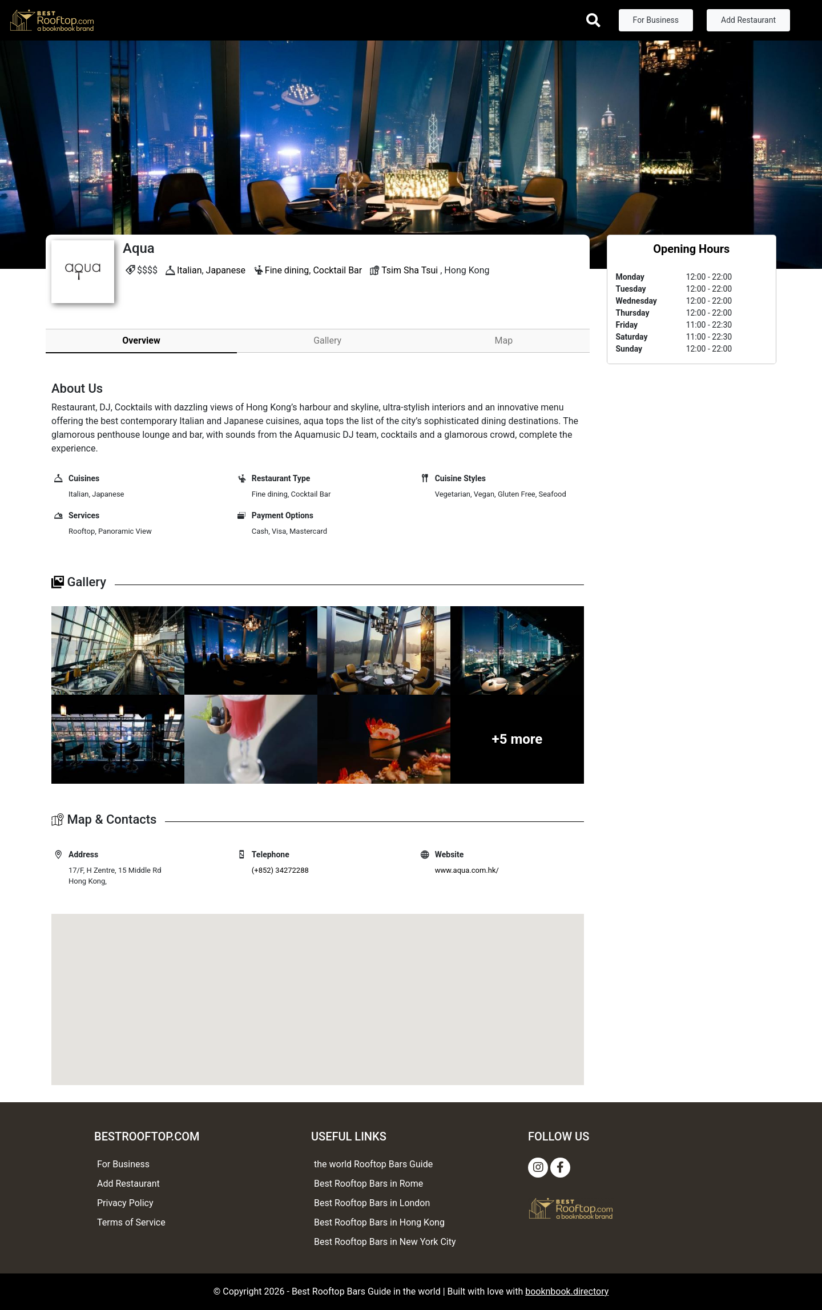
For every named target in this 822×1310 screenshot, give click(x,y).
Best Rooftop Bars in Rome (368, 1183)
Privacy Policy (125, 1203)
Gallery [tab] (327, 340)
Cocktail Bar (337, 270)
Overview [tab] (141, 340)
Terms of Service (131, 1222)
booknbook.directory (567, 1291)
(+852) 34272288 (280, 870)
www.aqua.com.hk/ (467, 870)
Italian (189, 270)
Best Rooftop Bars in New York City (385, 1241)
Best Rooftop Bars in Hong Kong (379, 1222)
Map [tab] (504, 340)
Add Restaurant (748, 20)
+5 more (517, 739)
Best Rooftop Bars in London (372, 1203)
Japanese (225, 270)
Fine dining (287, 270)
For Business (656, 20)
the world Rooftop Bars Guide (373, 1164)
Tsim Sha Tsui (409, 270)
